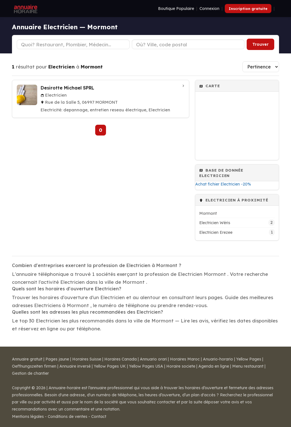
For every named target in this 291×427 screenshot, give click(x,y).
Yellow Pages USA (146, 366)
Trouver (260, 44)
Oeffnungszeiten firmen (34, 366)
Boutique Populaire (176, 8)
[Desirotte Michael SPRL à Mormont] (100, 99)
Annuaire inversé (75, 366)
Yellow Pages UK (110, 366)
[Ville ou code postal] (188, 44)
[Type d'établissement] (73, 44)
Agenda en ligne (213, 366)
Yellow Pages (248, 359)
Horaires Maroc (185, 359)
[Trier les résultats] (260, 66)
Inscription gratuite (248, 8)
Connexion (209, 8)
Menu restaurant (247, 366)
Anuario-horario (218, 359)
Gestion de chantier (30, 373)
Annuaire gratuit (27, 359)
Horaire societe (180, 366)
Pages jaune (57, 359)
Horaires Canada (120, 359)
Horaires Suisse (86, 359)
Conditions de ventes (67, 416)
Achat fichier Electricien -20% (223, 184)
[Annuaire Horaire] (25, 8)
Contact (98, 416)
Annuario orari (153, 359)
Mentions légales (28, 416)
